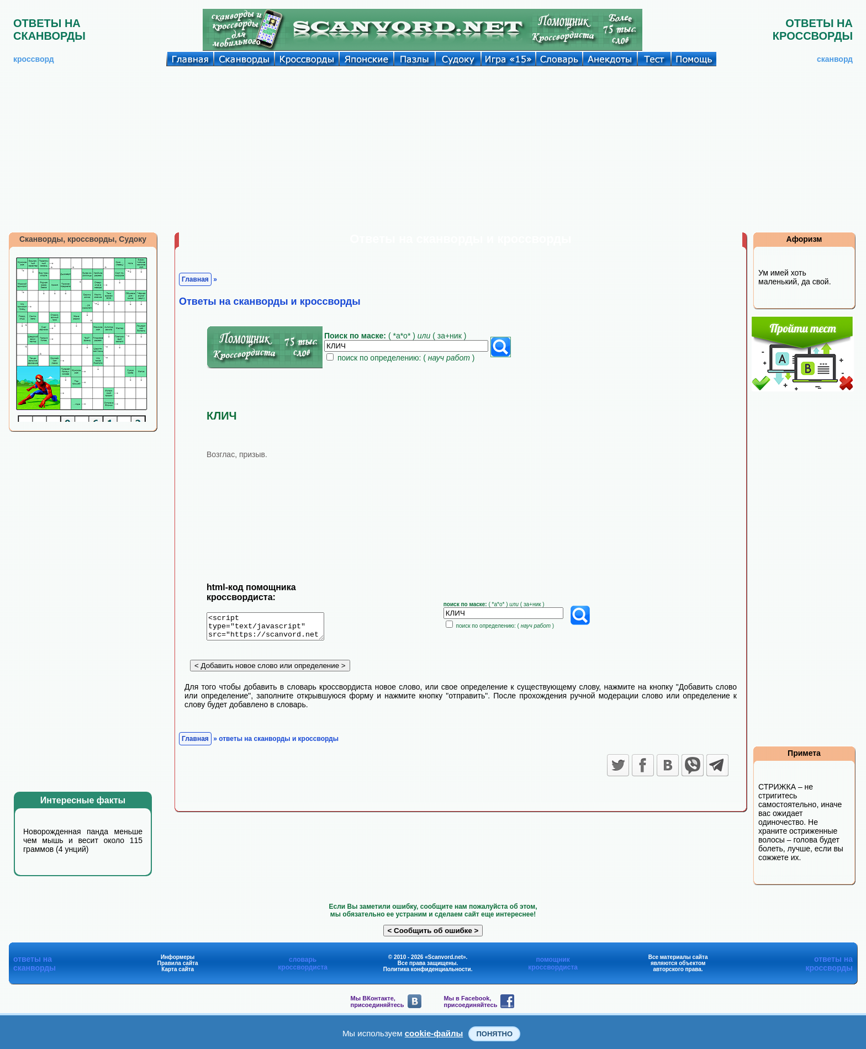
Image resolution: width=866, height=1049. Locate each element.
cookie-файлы (434, 1033)
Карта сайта (177, 969)
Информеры (178, 957)
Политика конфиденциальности (427, 969)
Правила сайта (177, 963)
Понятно (494, 1034)
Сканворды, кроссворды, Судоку (82, 239)
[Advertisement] (433, 149)
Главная (195, 279)
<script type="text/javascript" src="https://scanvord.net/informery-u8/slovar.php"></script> (272, 628)
